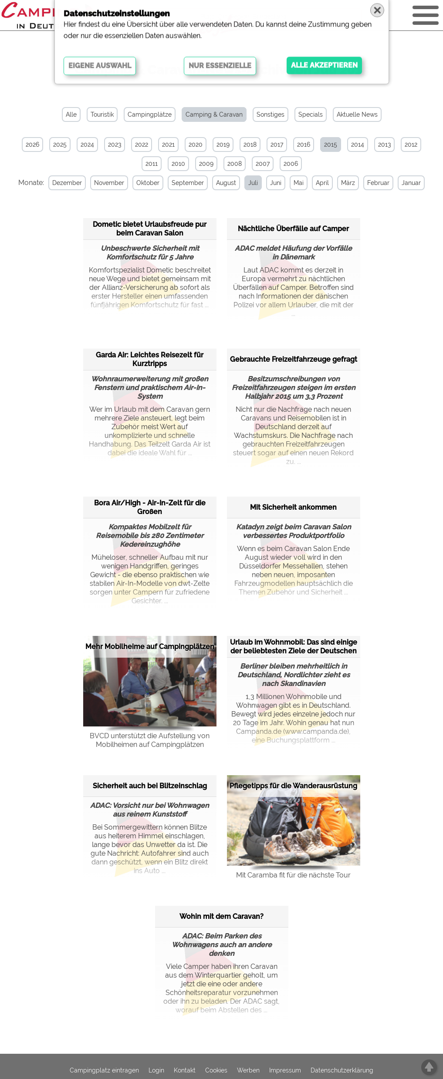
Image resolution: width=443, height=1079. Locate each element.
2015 (330, 144)
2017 (277, 144)
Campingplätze (150, 114)
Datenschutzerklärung (342, 1069)
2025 (60, 144)
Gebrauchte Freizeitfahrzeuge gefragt (293, 359)
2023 (114, 144)
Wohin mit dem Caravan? (221, 916)
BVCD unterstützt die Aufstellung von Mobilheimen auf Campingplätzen (150, 739)
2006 (291, 163)
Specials (310, 114)
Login (156, 1069)
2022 (141, 144)
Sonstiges (270, 114)
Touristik (102, 114)
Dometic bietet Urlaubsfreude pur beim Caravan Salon (149, 228)
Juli (251, 182)
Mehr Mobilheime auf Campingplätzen (149, 646)
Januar (409, 182)
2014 (357, 144)
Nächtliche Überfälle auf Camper (293, 228)
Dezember (65, 182)
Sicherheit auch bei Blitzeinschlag (150, 785)
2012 (411, 144)
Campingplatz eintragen (104, 1069)
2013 (384, 144)
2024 (87, 144)
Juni (274, 182)
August (224, 182)
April (320, 182)
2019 (223, 144)
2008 (234, 163)
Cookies (216, 1069)
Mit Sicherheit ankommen (293, 507)
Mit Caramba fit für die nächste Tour (293, 875)
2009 (206, 163)
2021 (168, 144)
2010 (178, 163)
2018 (250, 144)
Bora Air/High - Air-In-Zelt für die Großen (150, 506)
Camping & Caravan (214, 114)
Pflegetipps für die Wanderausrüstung (293, 786)
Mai (297, 182)
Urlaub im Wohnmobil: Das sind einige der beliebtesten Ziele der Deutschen (293, 646)
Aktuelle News (357, 114)
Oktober (146, 182)
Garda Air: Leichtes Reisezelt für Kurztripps (149, 358)
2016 (303, 144)
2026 (32, 144)
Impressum (285, 1069)
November (107, 182)
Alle (71, 114)
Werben (248, 1069)
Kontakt (185, 1069)
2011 (151, 163)
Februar (376, 182)
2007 (263, 163)
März (346, 182)
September (186, 182)
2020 (196, 144)
